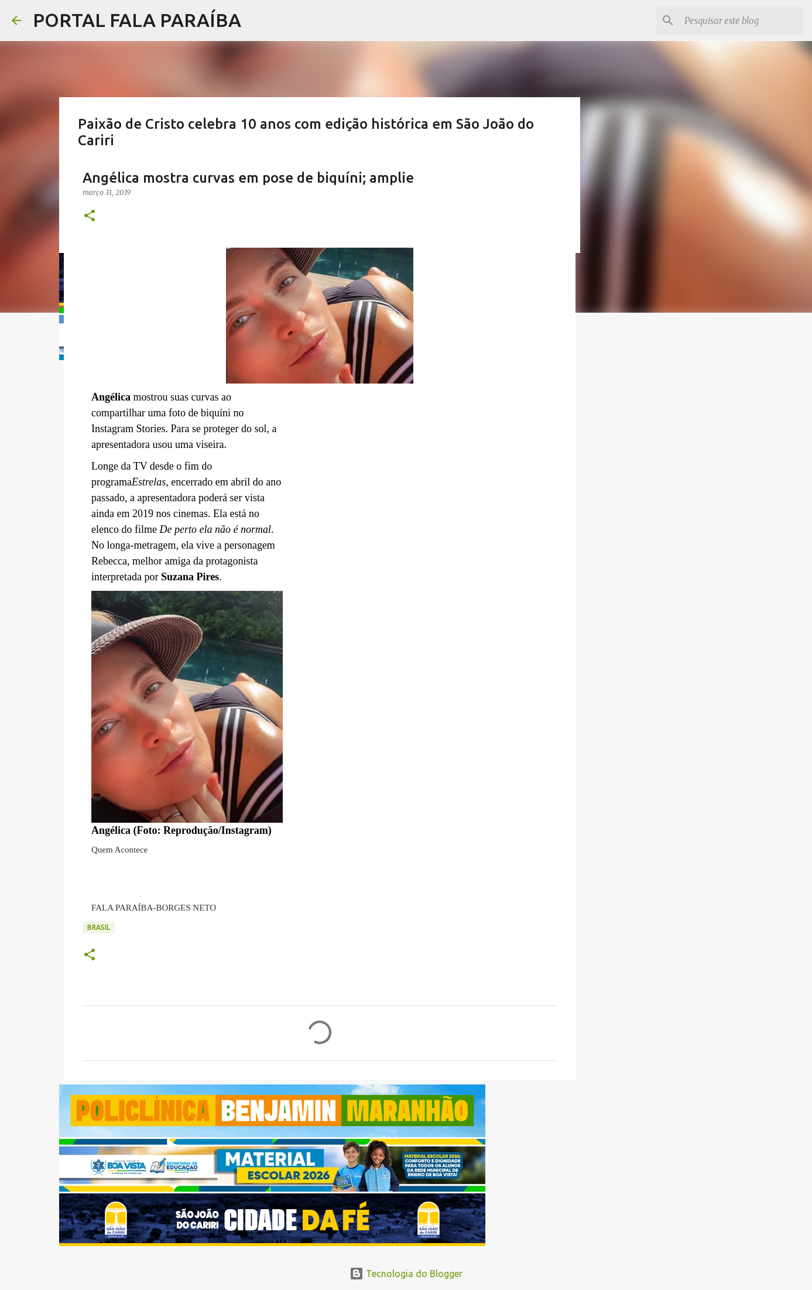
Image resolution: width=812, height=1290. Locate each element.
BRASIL (98, 927)
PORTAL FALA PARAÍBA (137, 19)
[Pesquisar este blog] (741, 20)
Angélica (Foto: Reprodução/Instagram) (181, 830)
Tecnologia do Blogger (406, 1273)
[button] (90, 216)
